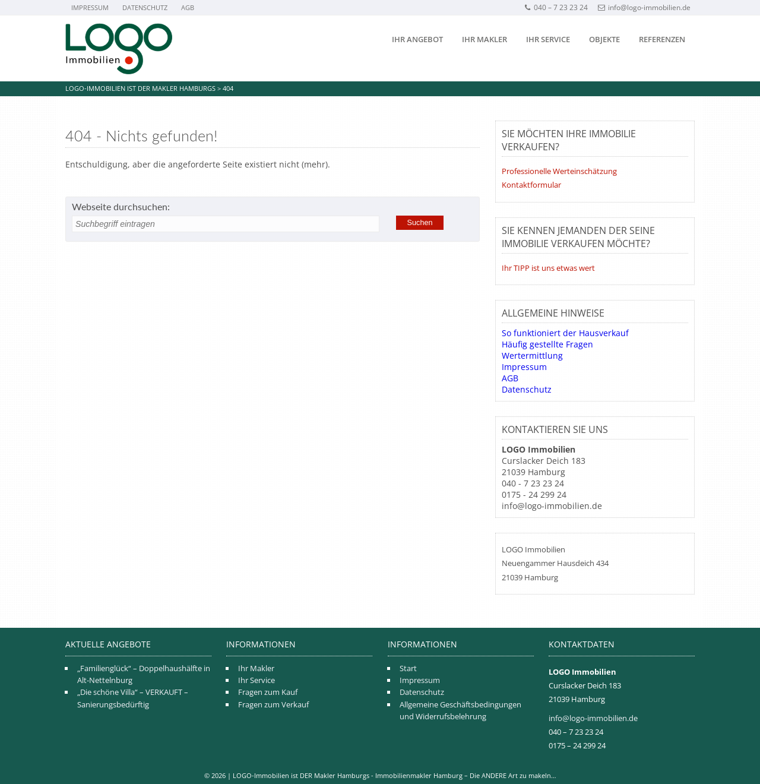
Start (408, 668)
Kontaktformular (531, 184)
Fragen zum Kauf (267, 692)
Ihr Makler (484, 39)
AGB (187, 7)
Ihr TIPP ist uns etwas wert (548, 268)
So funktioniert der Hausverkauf (565, 333)
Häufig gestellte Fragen (547, 344)
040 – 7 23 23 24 (556, 7)
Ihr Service (548, 39)
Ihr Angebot (417, 39)
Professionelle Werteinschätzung (559, 171)
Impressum (90, 7)
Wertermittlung (532, 355)
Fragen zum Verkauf (273, 704)
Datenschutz (144, 7)
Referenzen (662, 39)
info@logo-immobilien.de (644, 7)
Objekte (604, 39)
